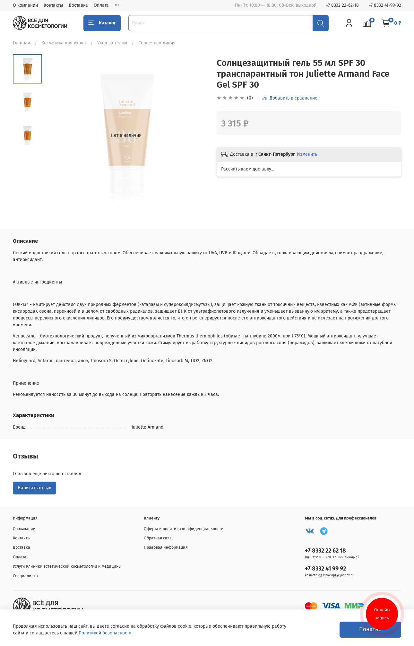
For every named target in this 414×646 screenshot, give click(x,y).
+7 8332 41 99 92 (325, 568)
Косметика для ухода (63, 43)
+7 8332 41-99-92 (385, 5)
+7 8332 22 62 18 (325, 550)
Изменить (307, 154)
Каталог (102, 23)
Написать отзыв (34, 488)
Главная (21, 43)
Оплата (101, 5)
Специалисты (25, 575)
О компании (25, 5)
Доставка (78, 5)
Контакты (53, 5)
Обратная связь (159, 538)
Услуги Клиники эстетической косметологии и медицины (67, 566)
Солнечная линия (157, 43)
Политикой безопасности (105, 633)
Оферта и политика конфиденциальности (184, 528)
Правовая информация (166, 547)
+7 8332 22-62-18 (342, 5)
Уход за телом (112, 43)
